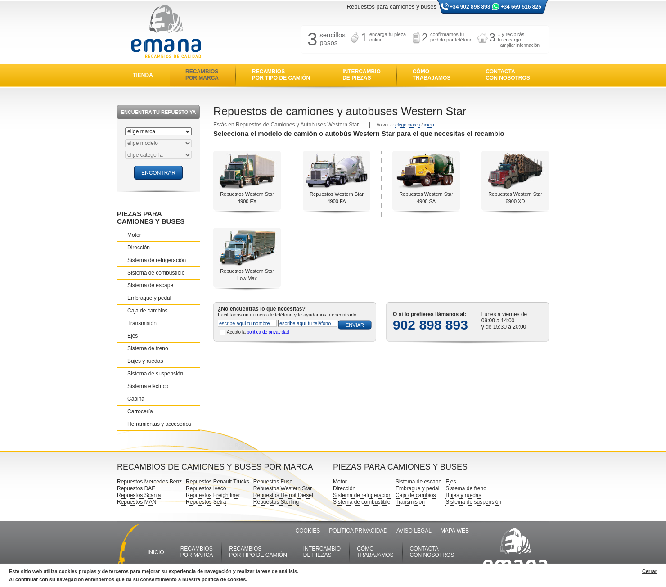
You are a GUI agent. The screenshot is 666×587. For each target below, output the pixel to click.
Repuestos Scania (139, 495)
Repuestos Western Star (282, 488)
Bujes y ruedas (145, 361)
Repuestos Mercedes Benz (149, 482)
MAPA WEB (455, 531)
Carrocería (140, 411)
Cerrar (649, 571)
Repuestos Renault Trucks (217, 482)
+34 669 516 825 (520, 7)
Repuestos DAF (136, 488)
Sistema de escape (150, 285)
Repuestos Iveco (206, 488)
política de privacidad (268, 332)
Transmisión (142, 323)
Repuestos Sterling (276, 502)
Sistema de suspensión (155, 373)
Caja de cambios (147, 310)
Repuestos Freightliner (213, 495)
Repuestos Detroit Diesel (283, 495)
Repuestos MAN (136, 502)
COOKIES (308, 531)
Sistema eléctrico (147, 386)
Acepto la (258, 332)
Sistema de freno (147, 348)
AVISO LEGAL (414, 531)
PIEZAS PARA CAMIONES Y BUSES (150, 217)
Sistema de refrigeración (156, 260)
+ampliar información (519, 45)
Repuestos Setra (206, 502)
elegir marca (407, 124)
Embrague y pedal (149, 298)
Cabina (135, 399)
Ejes (132, 336)
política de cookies (224, 579)
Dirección (138, 247)
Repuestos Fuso (272, 482)
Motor (134, 235)
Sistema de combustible (155, 273)
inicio (429, 124)
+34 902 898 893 (470, 7)
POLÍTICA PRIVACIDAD (358, 531)
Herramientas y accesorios (159, 424)
